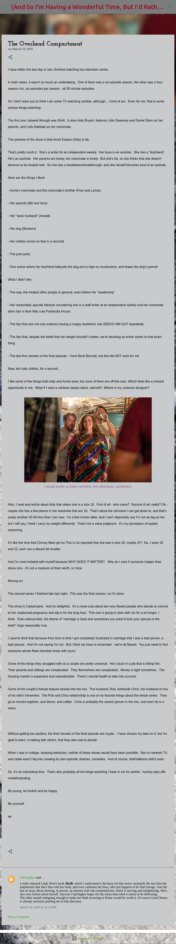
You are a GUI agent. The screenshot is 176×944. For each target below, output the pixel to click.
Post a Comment (18, 917)
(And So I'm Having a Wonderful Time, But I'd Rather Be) (93, 6)
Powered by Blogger (88, 938)
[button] (10, 57)
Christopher (27, 877)
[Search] (170, 7)
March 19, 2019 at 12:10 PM (38, 907)
